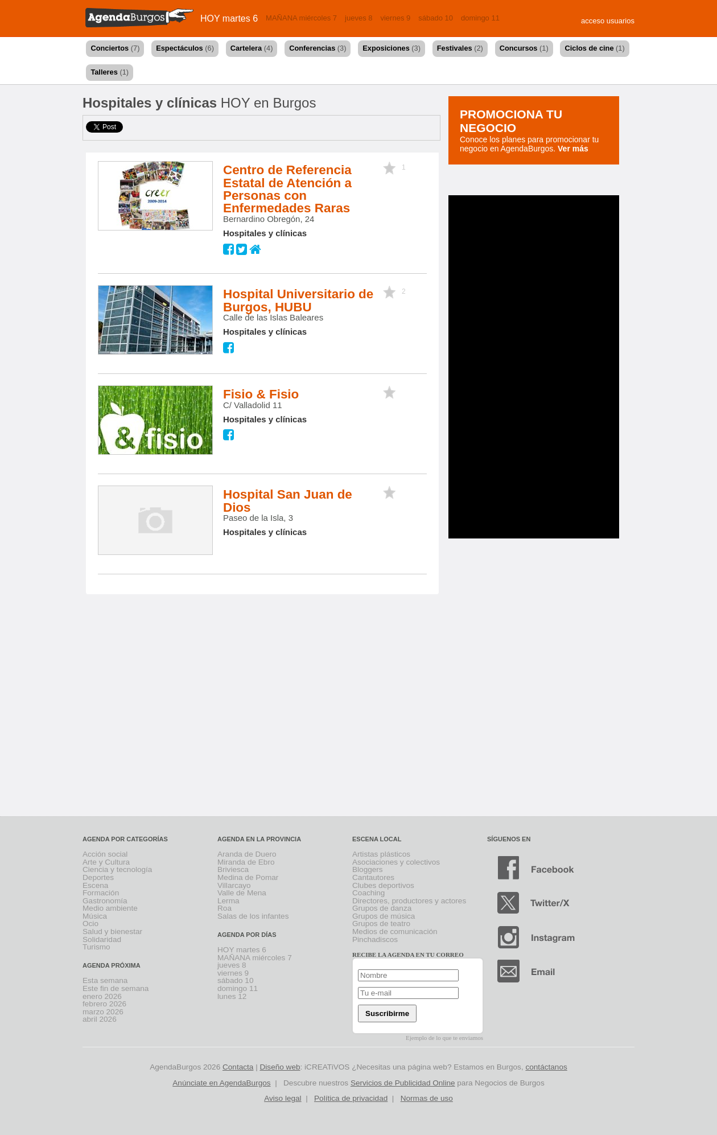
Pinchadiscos (375, 939)
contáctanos (546, 1067)
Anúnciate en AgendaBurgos (221, 1083)
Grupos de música (383, 916)
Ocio (90, 923)
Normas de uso (427, 1098)
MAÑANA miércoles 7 (301, 18)
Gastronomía (105, 901)
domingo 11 (480, 18)
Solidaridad (102, 939)
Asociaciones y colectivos (396, 862)
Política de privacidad (351, 1098)
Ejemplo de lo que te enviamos (444, 1037)
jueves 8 (358, 18)
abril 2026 (100, 1019)
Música (95, 916)
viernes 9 (395, 18)
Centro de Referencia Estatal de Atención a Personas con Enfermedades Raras (287, 189)
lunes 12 (231, 996)
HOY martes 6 (229, 18)
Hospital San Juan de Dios (287, 500)
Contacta (237, 1067)
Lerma (228, 901)
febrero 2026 (104, 1004)
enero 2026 (102, 996)
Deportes (98, 877)
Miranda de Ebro (246, 862)
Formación (101, 893)
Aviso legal (283, 1098)
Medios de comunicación (395, 931)
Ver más (573, 148)
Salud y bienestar (112, 931)
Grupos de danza (381, 908)
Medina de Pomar (247, 877)
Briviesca (233, 869)
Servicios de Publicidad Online (403, 1083)
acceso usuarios (607, 21)
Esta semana (105, 980)
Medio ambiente (110, 908)
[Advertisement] (515, 366)
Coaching (368, 893)
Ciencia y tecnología (117, 869)
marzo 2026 (103, 1011)
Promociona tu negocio (511, 121)
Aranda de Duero (247, 854)
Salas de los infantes (253, 916)
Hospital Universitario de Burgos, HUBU (298, 300)
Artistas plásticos (381, 854)
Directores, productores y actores (409, 901)
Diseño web (280, 1067)
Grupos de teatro (381, 923)
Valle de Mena (241, 893)
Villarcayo (234, 885)
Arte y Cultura (106, 862)
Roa (224, 908)
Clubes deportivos (383, 885)
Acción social (105, 854)
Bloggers (367, 869)
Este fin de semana (116, 988)
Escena (95, 885)
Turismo (96, 947)
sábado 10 (435, 18)
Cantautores (373, 877)
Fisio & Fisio (261, 394)
